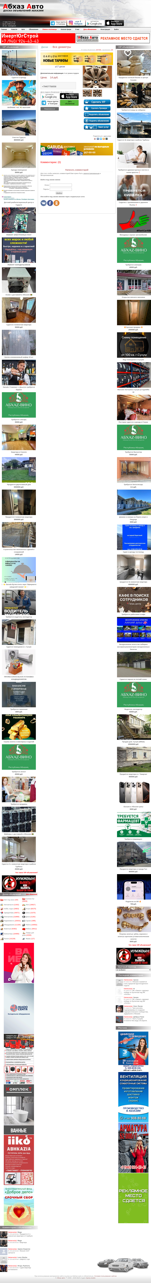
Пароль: (46, 189)
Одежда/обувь (12, 913)
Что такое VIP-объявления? (26, 873)
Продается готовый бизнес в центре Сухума (134, 77)
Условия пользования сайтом (105, 1276)
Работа (31, 925)
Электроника (11, 917)
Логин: (46, 185)
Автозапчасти (11, 905)
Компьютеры (11, 934)
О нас (77, 29)
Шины (31, 913)
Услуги (31, 909)
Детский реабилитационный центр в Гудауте (19, 202)
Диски (31, 917)
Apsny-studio (90, 1278)
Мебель (31, 929)
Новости (14, 29)
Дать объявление (89, 29)
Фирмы (30, 939)
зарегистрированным (91, 173)
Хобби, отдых (11, 909)
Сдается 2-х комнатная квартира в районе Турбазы (19, 864)
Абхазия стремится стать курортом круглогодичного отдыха (136, 983)
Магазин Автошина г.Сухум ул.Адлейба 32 (134, 389)
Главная (4, 29)
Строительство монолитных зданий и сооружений (19, 549)
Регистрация (105, 29)
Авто (23, 29)
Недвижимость (12, 921)
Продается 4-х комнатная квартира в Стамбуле (20, 1235)
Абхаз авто (61, 1278)
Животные (10, 929)
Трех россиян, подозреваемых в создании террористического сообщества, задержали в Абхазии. (136, 1011)
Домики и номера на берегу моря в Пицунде (134, 517)
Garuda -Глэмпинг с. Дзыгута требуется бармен (19, 387)
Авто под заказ (11, 900)
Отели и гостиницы (49, 29)
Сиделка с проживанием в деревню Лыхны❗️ (134, 202)
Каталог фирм (66, 29)
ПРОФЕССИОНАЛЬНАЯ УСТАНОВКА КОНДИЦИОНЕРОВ (19, 676)
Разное (9, 939)
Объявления (33, 29)
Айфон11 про (25, 1259)
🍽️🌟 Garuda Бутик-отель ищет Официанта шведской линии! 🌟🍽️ (18, 584)
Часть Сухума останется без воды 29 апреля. (135, 1020)
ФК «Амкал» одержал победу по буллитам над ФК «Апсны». (136, 992)
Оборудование (12, 925)
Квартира (23, 1242)
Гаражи (31, 921)
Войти (116, 29)
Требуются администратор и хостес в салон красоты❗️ (134, 169)
